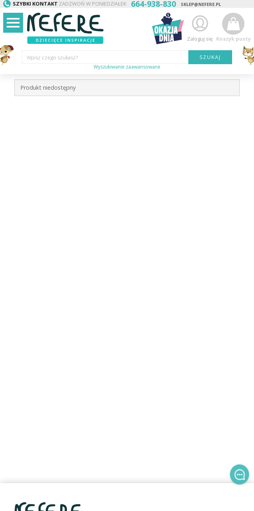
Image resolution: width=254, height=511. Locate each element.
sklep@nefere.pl (201, 4)
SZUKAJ (210, 57)
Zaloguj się (200, 27)
